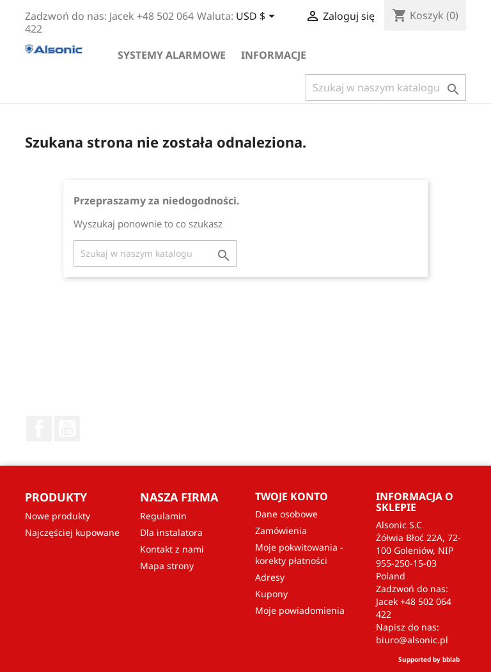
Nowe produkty (57, 516)
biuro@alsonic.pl (412, 640)
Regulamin (163, 516)
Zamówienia (281, 530)
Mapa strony (167, 566)
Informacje (273, 55)
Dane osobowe (286, 514)
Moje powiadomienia (300, 610)
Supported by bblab (429, 659)
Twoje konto (291, 496)
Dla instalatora (171, 532)
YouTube (67, 428)
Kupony (271, 594)
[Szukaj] (386, 87)
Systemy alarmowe (172, 55)
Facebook (39, 428)
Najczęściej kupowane (72, 532)
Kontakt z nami (172, 549)
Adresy (269, 577)
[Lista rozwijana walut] (257, 17)
